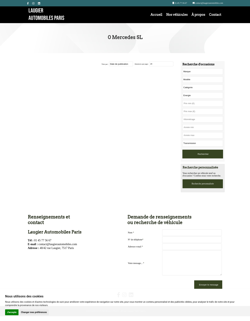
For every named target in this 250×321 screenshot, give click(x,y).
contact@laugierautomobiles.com (209, 3)
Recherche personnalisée (203, 183)
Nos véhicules (177, 15)
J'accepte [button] (12, 312)
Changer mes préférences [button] (34, 312)
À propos (198, 15)
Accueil (156, 15)
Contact (215, 15)
